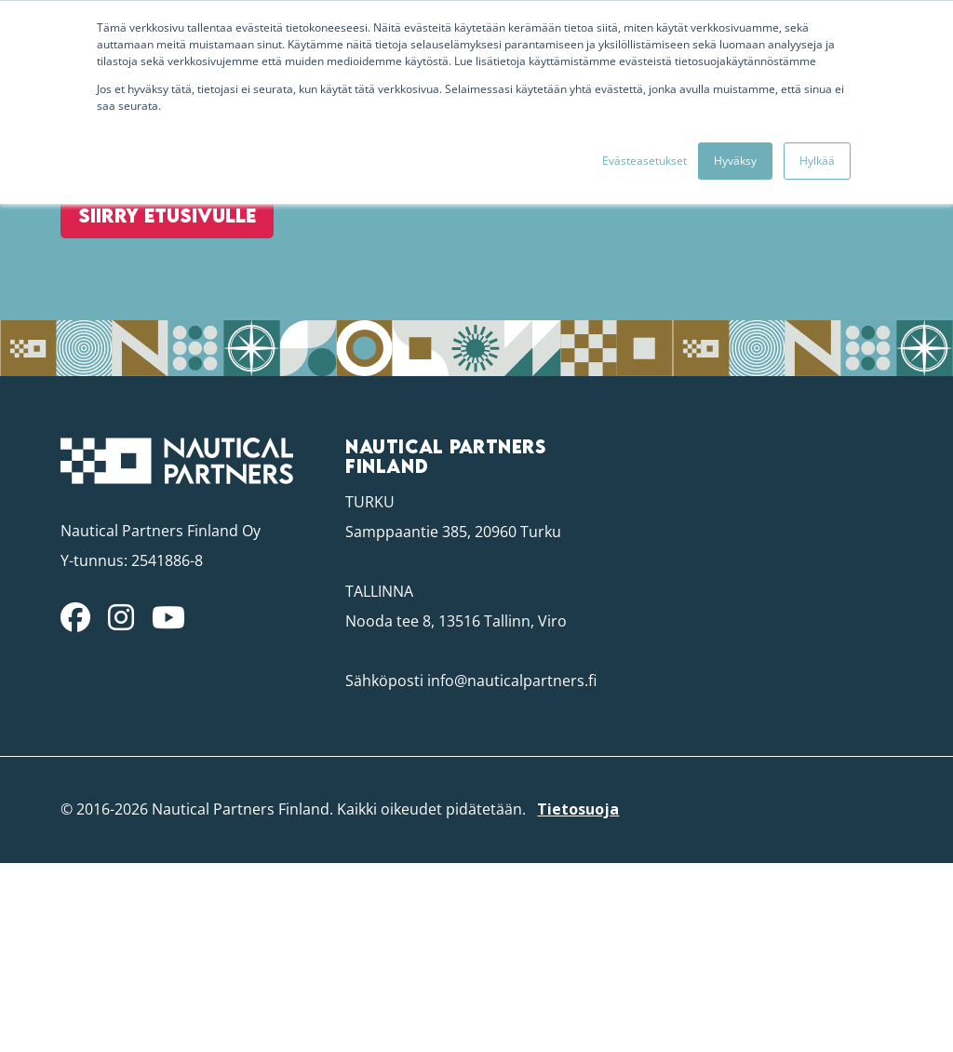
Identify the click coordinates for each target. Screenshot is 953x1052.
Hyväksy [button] (735, 161)
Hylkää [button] (817, 161)
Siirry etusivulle (154, 307)
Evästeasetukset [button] (644, 161)
